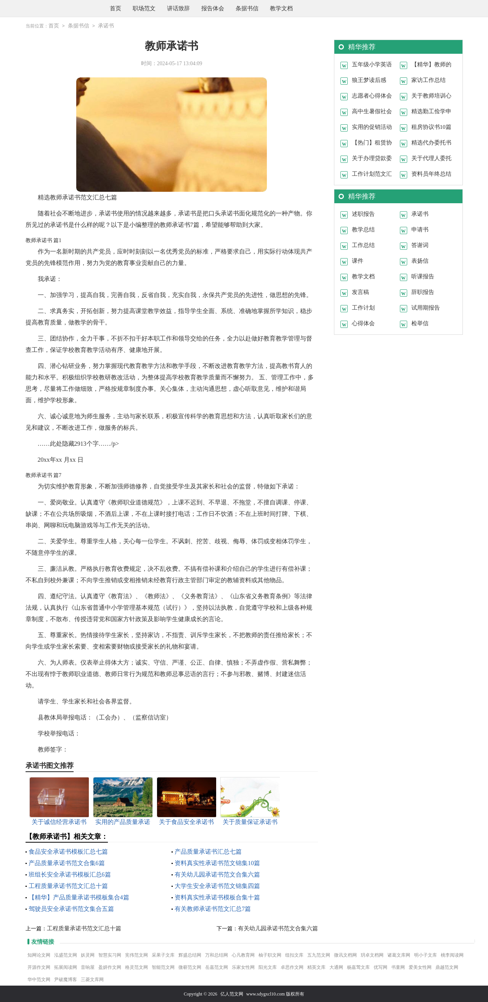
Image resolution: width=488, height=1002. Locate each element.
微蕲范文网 (189, 967)
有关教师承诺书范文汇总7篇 (213, 908)
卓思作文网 (292, 967)
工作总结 (363, 245)
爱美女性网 (420, 967)
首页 (115, 8)
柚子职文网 (269, 954)
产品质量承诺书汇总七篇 (208, 851)
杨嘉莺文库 (358, 967)
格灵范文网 (136, 967)
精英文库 (316, 967)
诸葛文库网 (398, 954)
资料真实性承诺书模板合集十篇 (217, 897)
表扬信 (420, 260)
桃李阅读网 (452, 954)
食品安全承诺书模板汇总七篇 (68, 851)
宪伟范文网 (136, 954)
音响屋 (88, 967)
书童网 (398, 967)
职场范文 (144, 8)
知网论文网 (38, 954)
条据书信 (247, 8)
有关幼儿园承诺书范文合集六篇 (217, 874)
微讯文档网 (345, 954)
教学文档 (281, 8)
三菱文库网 (92, 979)
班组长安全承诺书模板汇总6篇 (70, 874)
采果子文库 (163, 954)
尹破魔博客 (65, 979)
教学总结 (363, 229)
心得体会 (363, 323)
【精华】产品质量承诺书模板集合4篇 (79, 897)
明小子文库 (425, 954)
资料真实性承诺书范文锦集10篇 (217, 862)
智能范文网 (163, 967)
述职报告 (363, 213)
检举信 (420, 323)
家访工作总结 (428, 80)
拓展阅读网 (65, 967)
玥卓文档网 (372, 954)
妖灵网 (88, 954)
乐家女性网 (243, 967)
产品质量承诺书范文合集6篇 (67, 862)
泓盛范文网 (65, 954)
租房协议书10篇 (431, 127)
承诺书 (106, 26)
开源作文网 (38, 967)
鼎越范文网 (446, 967)
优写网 (380, 967)
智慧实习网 (109, 954)
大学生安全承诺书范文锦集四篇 (217, 885)
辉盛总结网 (189, 954)
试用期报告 (425, 307)
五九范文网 (318, 954)
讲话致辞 (178, 8)
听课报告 (422, 276)
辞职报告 (422, 292)
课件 (357, 260)
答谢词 (420, 245)
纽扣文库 (294, 954)
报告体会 (212, 8)
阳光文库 (267, 967)
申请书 (420, 229)
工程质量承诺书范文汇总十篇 (68, 885)
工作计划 (363, 307)
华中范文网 (38, 979)
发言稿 (360, 292)
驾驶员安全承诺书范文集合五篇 (71, 908)
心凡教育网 (243, 954)
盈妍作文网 (109, 967)
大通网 (336, 967)
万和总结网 (216, 954)
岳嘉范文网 (216, 967)
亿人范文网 (231, 993)
